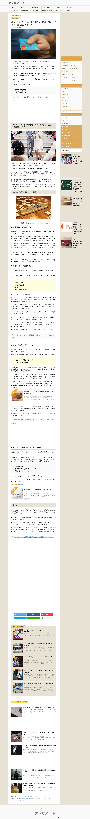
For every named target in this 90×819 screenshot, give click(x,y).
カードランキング (24, 7)
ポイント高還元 (66, 91)
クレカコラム (69, 10)
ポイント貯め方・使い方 (47, 10)
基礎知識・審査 (24, 10)
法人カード (58, 7)
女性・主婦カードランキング (69, 71)
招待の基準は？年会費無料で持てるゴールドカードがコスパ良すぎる (35, 419)
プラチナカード (66, 120)
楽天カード (21, 484)
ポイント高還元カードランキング (70, 68)
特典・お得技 (36, 10)
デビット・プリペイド (13, 10)
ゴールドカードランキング (68, 83)
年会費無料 (65, 88)
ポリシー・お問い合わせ (47, 808)
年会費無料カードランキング (69, 65)
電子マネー (69, 7)
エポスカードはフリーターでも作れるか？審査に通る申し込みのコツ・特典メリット (77, 243)
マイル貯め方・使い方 (58, 10)
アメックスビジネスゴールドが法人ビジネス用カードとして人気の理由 (32, 796)
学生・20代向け (66, 97)
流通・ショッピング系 (67, 109)
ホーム (13, 7)
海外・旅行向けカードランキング (70, 80)
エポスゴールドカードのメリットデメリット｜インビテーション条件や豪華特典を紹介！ (77, 202)
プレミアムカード (47, 7)
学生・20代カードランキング (69, 74)
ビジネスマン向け (66, 100)
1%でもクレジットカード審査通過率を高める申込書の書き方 (38, 707)
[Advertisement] (23, 111)
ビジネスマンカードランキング (69, 77)
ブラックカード (66, 123)
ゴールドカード (66, 117)
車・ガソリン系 (66, 111)
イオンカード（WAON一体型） (28, 381)
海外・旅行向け (66, 103)
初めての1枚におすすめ (68, 62)
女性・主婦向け (66, 94)
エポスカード (14, 381)
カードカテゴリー (36, 7)
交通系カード (66, 106)
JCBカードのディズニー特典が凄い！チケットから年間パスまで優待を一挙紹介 (77, 160)
